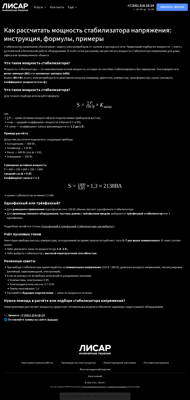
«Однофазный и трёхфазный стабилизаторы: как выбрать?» (78, 226)
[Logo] (15, 7)
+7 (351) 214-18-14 (140, 5)
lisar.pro (53, 320)
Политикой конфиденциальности (94, 387)
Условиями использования (117, 387)
